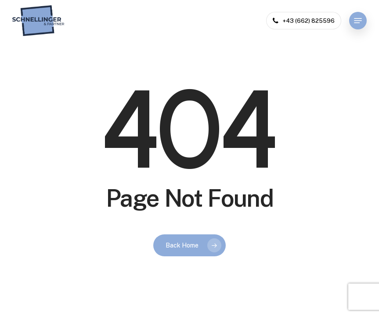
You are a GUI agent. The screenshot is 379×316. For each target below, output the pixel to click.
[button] (358, 20)
